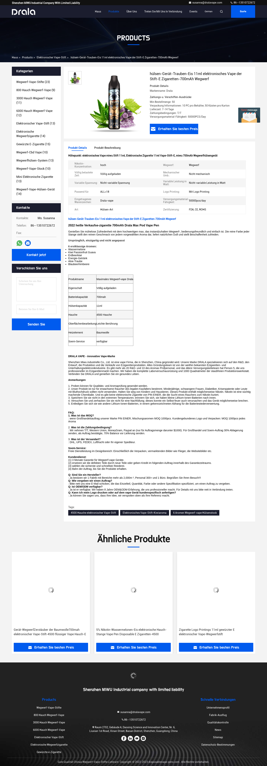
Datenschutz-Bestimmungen (218, 744)
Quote (243, 11)
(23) (33, 82)
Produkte (113, 11)
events (193, 11)
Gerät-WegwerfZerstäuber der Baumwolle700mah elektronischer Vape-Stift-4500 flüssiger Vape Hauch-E (50, 632)
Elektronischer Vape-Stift (51, 57)
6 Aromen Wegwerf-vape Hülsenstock (195, 512)
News (218, 729)
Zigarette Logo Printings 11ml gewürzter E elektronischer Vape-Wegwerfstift (207, 632)
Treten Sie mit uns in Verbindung (163, 11)
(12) (34, 113)
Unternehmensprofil (218, 707)
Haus (98, 11)
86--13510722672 (242, 2)
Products (27, 57)
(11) (34, 100)
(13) (35, 123)
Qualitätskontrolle (218, 722)
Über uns (131, 11)
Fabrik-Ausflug (218, 715)
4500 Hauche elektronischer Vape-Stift (93, 512)
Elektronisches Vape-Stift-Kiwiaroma (145, 512)
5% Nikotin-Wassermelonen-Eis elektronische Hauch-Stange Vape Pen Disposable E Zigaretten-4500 (131, 632)
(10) (32, 152)
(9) (35, 90)
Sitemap (218, 737)
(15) (33, 144)
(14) (30, 134)
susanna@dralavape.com (206, 2)
